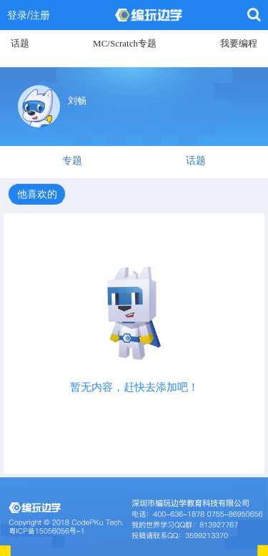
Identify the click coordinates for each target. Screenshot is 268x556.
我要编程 (238, 43)
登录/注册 (28, 15)
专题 (72, 160)
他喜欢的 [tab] (37, 194)
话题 (20, 43)
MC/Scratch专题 (125, 43)
